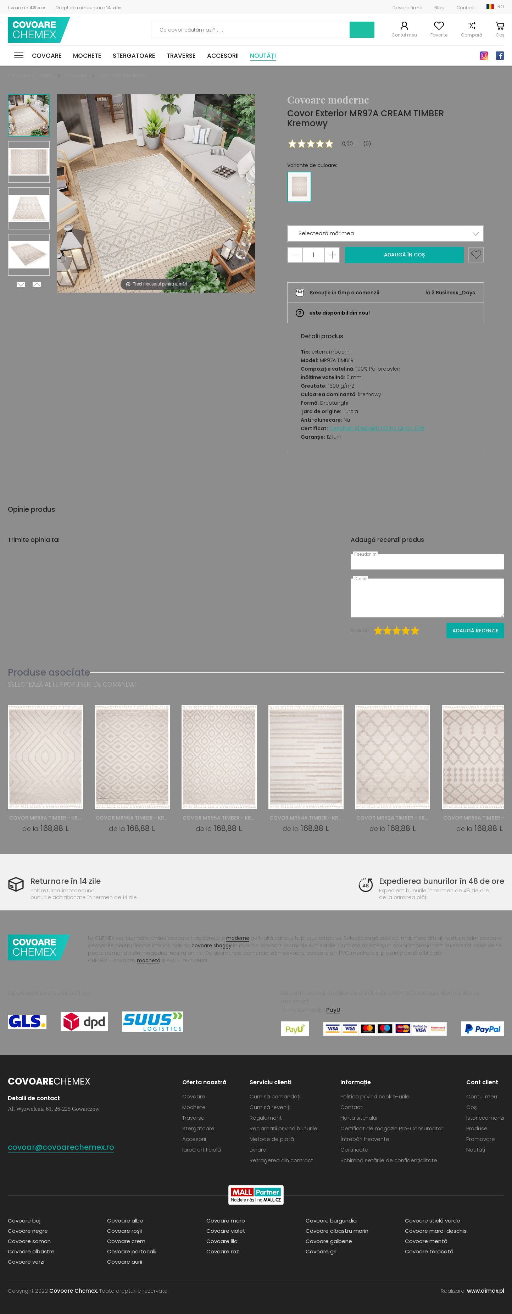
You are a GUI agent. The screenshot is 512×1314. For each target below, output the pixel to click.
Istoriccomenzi (485, 1117)
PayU (333, 1010)
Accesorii (223, 55)
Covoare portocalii (131, 1251)
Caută (362, 30)
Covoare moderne (122, 75)
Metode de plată (272, 1139)
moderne (237, 938)
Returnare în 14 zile (65, 881)
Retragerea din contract (281, 1160)
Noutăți (263, 55)
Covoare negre (28, 1231)
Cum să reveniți (270, 1107)
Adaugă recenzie (475, 630)
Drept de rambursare (88, 7)
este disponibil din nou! (340, 312)
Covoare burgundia (331, 1220)
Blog (439, 7)
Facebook (500, 55)
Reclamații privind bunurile (283, 1128)
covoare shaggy (211, 945)
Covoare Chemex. (73, 1290)
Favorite (438, 35)
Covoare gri (321, 1251)
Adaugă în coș (404, 254)
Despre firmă (408, 7)
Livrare (258, 1149)
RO (500, 6)
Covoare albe (125, 1220)
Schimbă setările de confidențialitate (388, 1160)
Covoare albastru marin (337, 1231)
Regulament (266, 1117)
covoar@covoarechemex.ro (61, 1147)
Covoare (47, 55)
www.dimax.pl (485, 1290)
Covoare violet (225, 1231)
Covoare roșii (124, 1231)
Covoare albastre (31, 1251)
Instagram (484, 55)
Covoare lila (222, 1241)
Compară (471, 35)
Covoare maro (225, 1220)
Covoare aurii (124, 1261)
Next (21, 285)
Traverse (181, 55)
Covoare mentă (426, 1241)
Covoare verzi (26, 1261)
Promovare (480, 1139)
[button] (385, 233)
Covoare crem (126, 1241)
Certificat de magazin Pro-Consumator (391, 1128)
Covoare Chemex (39, 30)
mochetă (148, 960)
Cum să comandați (275, 1096)
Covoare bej (24, 1220)
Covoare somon (29, 1241)
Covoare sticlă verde (432, 1220)
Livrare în (26, 7)
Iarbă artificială (201, 1149)
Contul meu (404, 35)
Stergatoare (134, 55)
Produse (477, 1128)
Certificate (354, 1149)
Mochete (87, 55)
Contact (465, 7)
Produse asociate (49, 672)
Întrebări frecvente (364, 1139)
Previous (37, 285)
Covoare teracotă (429, 1251)
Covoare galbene (329, 1241)
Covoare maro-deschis (436, 1231)
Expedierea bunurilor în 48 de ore (441, 881)
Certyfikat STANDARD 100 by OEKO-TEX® (377, 428)
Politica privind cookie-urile (375, 1096)
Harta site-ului (358, 1117)
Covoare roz (222, 1251)
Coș (500, 35)
